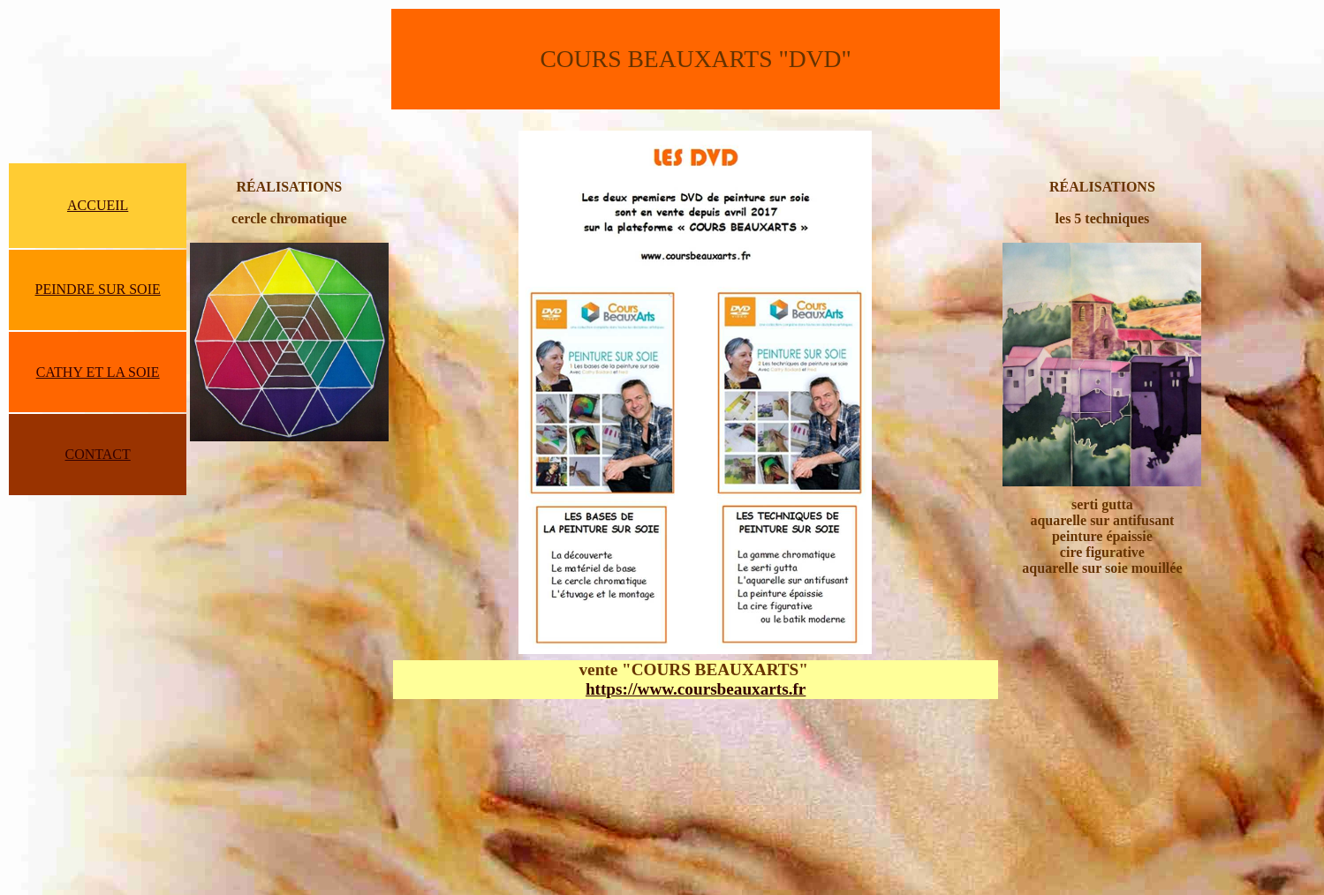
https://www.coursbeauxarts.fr (696, 689)
